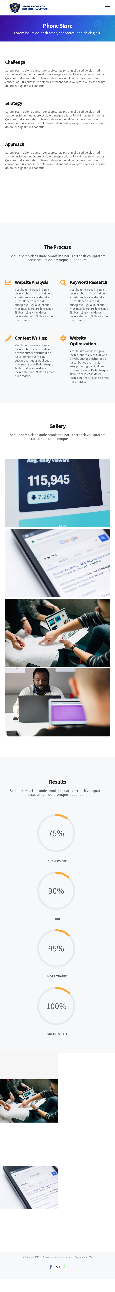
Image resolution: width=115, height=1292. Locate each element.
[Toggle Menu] (107, 7)
